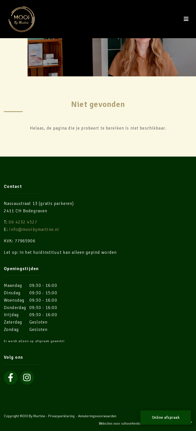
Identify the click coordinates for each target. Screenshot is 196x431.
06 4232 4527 (23, 222)
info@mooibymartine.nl (34, 229)
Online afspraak (166, 417)
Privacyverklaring (61, 416)
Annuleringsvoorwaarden (97, 416)
